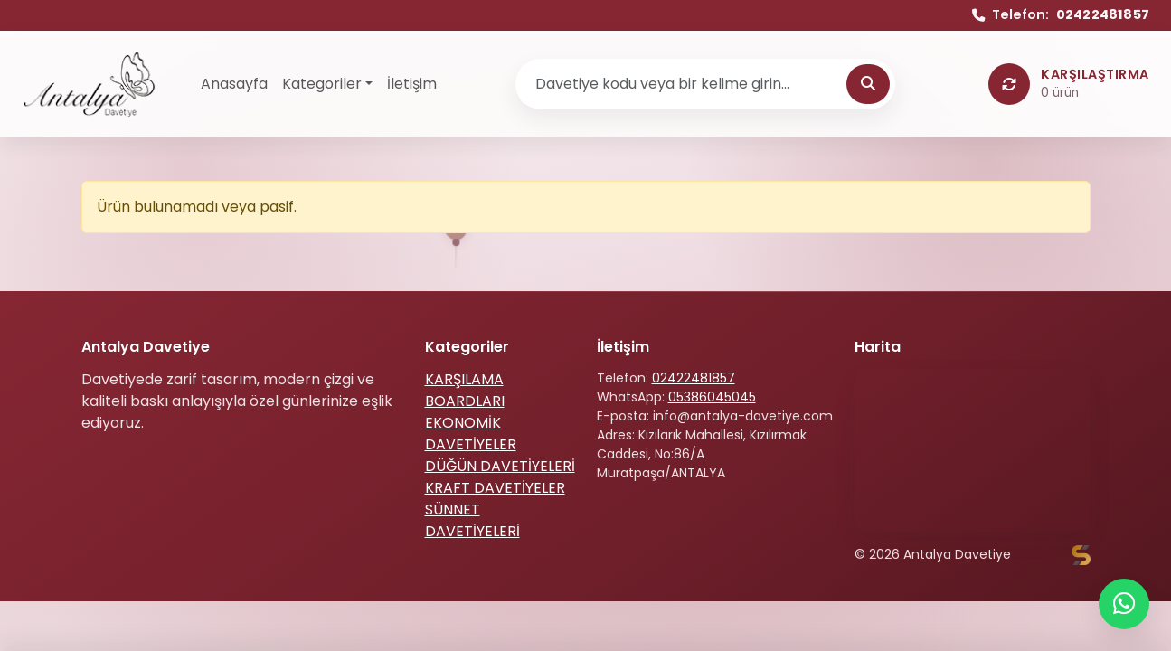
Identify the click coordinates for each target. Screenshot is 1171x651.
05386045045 (712, 397)
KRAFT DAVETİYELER (495, 487)
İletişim (412, 83)
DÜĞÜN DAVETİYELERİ (500, 466)
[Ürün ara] (683, 84)
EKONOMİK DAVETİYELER (470, 433)
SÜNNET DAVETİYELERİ (472, 520)
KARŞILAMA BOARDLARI (465, 390)
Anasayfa (234, 83)
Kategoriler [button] (322, 83)
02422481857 (693, 378)
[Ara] (868, 84)
